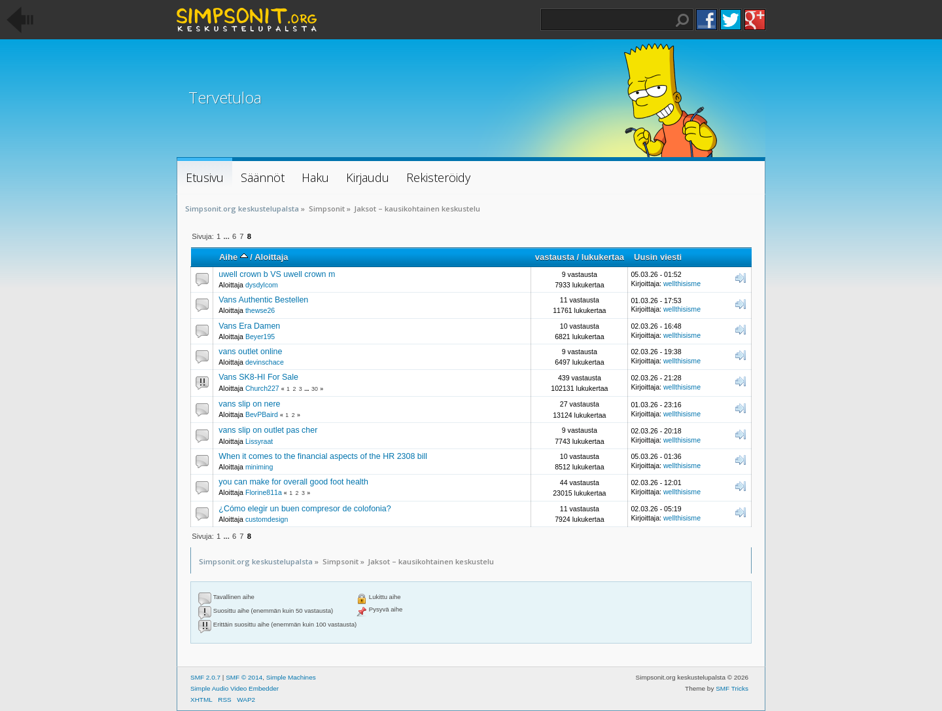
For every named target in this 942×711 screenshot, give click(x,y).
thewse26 (260, 310)
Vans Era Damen (249, 326)
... (227, 236)
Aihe (233, 257)
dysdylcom (261, 285)
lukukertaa (603, 257)
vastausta (554, 257)
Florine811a (263, 492)
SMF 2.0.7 (205, 677)
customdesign (266, 519)
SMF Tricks (732, 688)
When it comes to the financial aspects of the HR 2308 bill (322, 456)
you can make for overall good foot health (293, 481)
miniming (259, 467)
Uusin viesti (658, 257)
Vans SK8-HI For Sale (258, 377)
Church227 (262, 388)
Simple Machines (291, 677)
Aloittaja (271, 257)
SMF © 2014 (244, 677)
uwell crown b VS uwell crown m (276, 274)
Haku (682, 20)
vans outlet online (250, 351)
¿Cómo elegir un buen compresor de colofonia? (304, 508)
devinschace (264, 362)
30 (314, 389)
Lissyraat (259, 441)
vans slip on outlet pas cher (267, 430)
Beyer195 (260, 336)
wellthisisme (682, 283)
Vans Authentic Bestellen (263, 299)
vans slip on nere (249, 404)
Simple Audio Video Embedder (234, 688)
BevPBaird (261, 414)
